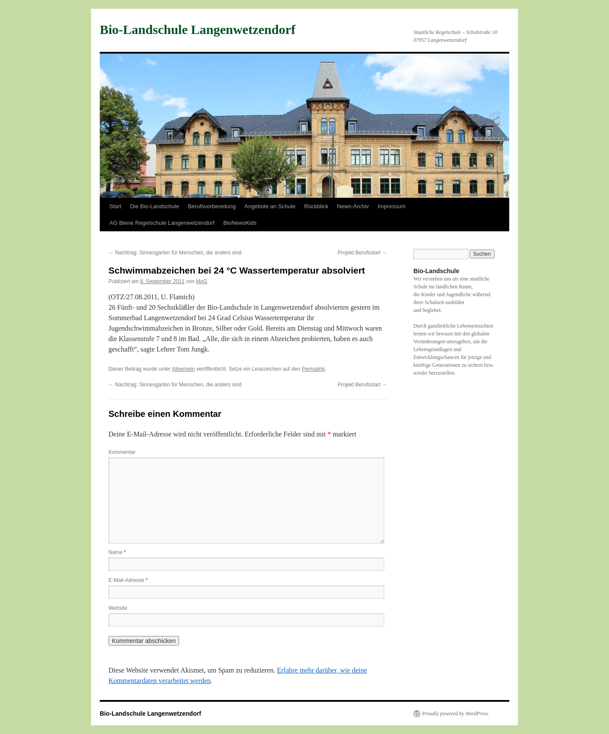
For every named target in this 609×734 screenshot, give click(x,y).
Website (117, 608)
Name (117, 552)
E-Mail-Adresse (128, 580)
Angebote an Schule (269, 206)
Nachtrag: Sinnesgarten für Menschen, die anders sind (175, 253)
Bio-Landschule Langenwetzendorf (197, 29)
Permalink (313, 369)
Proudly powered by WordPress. (455, 713)
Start (115, 206)
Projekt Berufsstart (362, 253)
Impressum (392, 206)
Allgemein (183, 369)
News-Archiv (353, 206)
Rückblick (316, 206)
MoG (201, 281)
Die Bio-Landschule (154, 206)
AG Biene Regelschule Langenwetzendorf (161, 223)
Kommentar (121, 452)
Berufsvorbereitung (212, 206)
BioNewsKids (240, 223)
